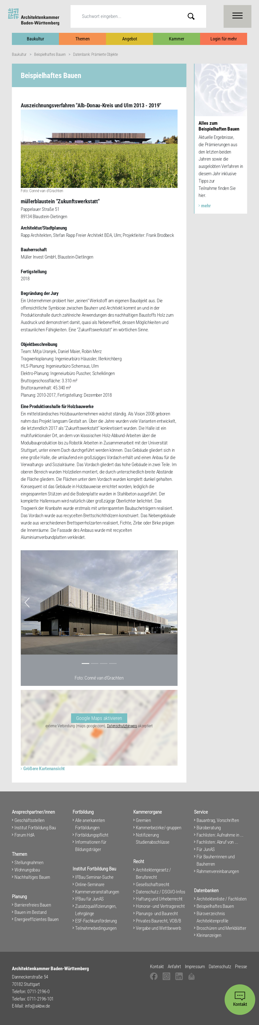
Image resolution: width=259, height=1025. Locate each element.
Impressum (195, 966)
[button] (27, 602)
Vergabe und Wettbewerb (158, 928)
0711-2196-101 (40, 999)
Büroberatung (209, 828)
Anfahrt (174, 966)
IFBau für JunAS (89, 899)
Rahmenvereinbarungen (218, 871)
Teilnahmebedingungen (95, 928)
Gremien (143, 820)
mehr (206, 206)
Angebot (129, 38)
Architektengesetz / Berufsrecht (153, 873)
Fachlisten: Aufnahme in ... (220, 835)
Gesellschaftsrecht (152, 884)
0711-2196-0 (38, 991)
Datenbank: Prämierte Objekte (95, 54)
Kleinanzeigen (209, 935)
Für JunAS (206, 849)
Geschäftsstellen (29, 820)
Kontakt (157, 966)
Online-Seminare (89, 884)
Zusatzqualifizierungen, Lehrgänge (95, 909)
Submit (195, 16)
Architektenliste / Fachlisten (221, 899)
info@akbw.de (37, 1006)
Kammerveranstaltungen (97, 892)
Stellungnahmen (28, 862)
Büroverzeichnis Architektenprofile (212, 917)
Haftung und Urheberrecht (159, 899)
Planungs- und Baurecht (157, 913)
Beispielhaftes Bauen (50, 54)
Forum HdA (24, 835)
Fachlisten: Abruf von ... (217, 842)
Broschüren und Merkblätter (221, 928)
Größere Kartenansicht (44, 768)
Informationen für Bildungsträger (90, 845)
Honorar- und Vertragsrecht (160, 906)
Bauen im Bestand (30, 912)
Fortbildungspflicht (92, 835)
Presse (241, 966)
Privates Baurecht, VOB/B (158, 921)
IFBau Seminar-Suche (94, 877)
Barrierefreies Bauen (32, 905)
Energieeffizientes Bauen (36, 919)
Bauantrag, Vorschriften (218, 820)
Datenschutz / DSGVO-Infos (160, 892)
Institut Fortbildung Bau (35, 828)
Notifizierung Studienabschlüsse (152, 838)
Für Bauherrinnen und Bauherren (215, 860)
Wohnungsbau (27, 870)
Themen (82, 38)
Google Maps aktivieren (99, 718)
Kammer (176, 38)
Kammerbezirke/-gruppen (158, 828)
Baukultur (35, 38)
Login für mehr (223, 38)
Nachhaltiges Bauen (32, 877)
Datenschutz (220, 966)
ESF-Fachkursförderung (96, 921)
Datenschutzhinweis (122, 725)
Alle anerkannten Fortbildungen (90, 824)
